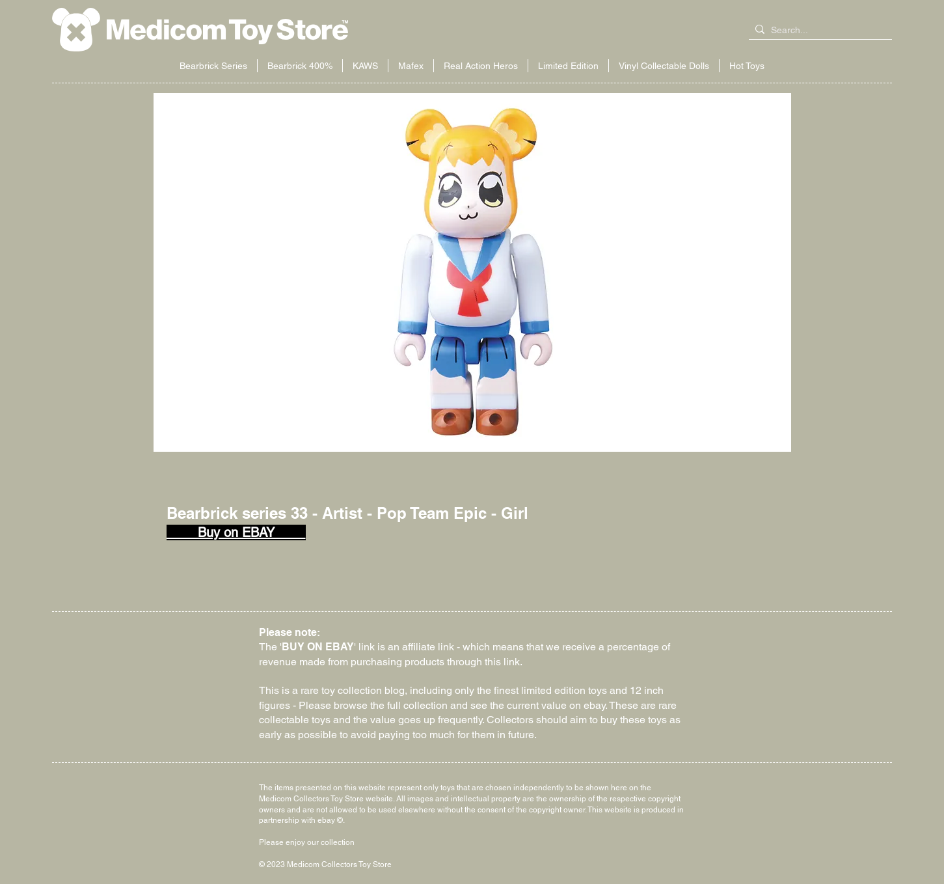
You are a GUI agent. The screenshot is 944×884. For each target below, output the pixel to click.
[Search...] (818, 30)
